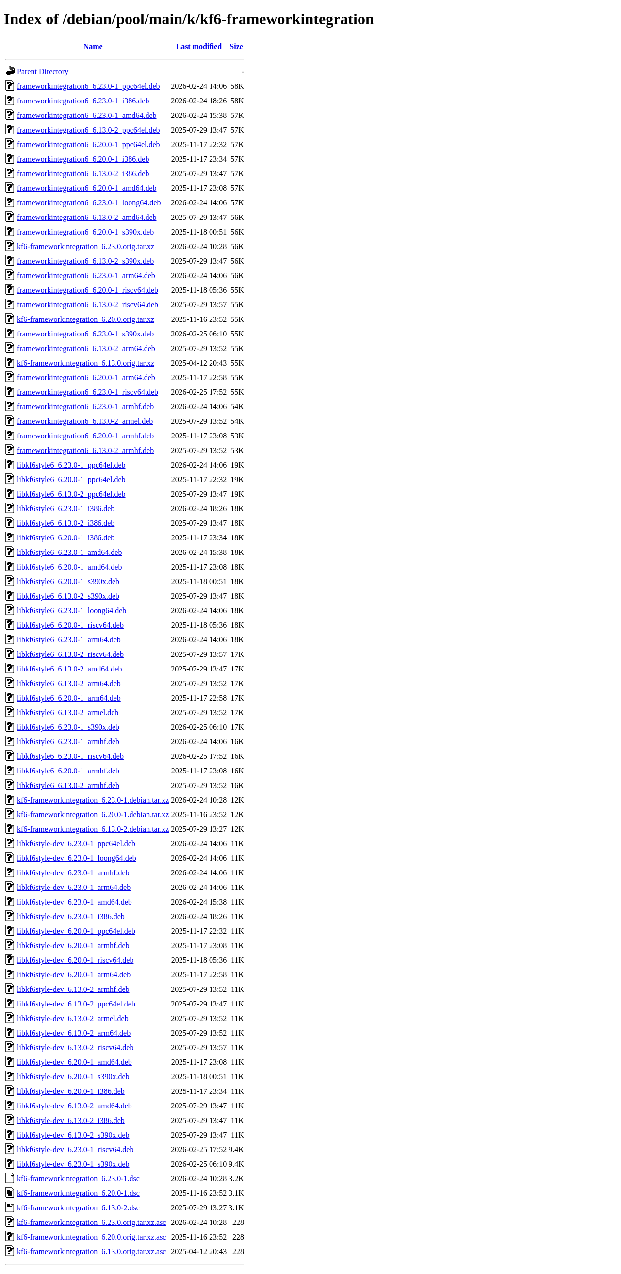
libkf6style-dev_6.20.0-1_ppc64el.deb (76, 931)
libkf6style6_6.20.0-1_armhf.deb (68, 771)
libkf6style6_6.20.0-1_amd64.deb (69, 567)
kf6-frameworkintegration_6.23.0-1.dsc (78, 1178)
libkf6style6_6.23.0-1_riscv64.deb (70, 756)
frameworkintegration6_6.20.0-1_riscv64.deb (87, 290)
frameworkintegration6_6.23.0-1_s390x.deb (85, 334)
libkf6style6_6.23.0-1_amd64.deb (69, 552)
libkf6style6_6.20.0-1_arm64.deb (69, 698)
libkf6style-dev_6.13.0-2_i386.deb (71, 1120)
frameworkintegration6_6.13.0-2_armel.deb (85, 421)
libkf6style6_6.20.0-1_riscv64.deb (70, 625)
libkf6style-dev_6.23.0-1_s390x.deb (73, 1164)
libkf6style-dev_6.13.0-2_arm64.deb (74, 1033)
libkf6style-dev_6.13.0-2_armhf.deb (73, 989)
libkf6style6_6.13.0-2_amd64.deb (69, 669)
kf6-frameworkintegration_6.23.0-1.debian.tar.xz (93, 800)
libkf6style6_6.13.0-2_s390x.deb (68, 596)
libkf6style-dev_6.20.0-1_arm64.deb (74, 975)
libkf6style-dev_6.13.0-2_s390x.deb (73, 1135)
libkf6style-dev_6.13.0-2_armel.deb (73, 1018)
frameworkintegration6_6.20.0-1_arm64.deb (86, 377)
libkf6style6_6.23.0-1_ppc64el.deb (71, 465)
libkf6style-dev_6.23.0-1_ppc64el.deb (76, 843)
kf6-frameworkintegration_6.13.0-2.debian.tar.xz (93, 829)
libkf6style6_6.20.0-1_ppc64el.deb (71, 479)
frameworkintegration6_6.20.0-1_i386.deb (83, 159)
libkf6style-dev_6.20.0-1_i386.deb (71, 1091)
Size (236, 46)
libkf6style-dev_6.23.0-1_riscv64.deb (75, 1149)
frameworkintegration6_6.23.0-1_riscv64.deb (87, 392)
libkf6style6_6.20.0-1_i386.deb (65, 538)
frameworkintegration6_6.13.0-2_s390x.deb (85, 261)
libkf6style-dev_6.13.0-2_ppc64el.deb (76, 1004)
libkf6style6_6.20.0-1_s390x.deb (68, 581)
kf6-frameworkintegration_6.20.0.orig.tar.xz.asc (91, 1237)
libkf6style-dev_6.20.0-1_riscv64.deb (75, 960)
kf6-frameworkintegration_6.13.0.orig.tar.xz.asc (91, 1251)
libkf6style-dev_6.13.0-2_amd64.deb (74, 1106)
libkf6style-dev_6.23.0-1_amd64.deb (74, 902)
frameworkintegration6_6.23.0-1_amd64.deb (86, 115)
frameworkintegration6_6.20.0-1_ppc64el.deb (88, 144)
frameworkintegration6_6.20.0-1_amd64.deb (86, 188)
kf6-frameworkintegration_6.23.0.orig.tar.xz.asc (91, 1222)
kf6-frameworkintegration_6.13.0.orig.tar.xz (85, 363)
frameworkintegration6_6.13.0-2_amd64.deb (86, 217)
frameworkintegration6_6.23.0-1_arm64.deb (86, 275)
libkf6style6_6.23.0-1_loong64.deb (71, 610)
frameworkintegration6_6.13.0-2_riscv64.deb (87, 305)
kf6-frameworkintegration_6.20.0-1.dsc (78, 1193)
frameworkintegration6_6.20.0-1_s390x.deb (85, 232)
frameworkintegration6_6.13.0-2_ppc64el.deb (88, 130)
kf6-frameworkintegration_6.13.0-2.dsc (78, 1208)
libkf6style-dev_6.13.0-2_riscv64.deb (75, 1047)
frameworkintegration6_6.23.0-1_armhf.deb (85, 406)
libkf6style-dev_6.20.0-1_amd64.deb (74, 1062)
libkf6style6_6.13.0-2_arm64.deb (69, 683)
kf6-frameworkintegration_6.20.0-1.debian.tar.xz (93, 814)
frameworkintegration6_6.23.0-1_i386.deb (83, 101)
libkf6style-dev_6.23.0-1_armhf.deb (73, 873)
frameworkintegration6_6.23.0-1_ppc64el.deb (88, 86)
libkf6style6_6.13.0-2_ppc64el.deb (71, 494)
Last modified (199, 46)
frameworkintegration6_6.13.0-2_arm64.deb (86, 348)
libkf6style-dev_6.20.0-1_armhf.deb (73, 945)
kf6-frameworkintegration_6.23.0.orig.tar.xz (85, 246)
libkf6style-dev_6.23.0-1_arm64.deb (74, 887)
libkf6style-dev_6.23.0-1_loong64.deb (76, 858)
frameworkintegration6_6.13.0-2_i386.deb (83, 173)
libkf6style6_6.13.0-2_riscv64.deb (70, 654)
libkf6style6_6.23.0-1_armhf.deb (68, 742)
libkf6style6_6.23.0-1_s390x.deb (68, 727)
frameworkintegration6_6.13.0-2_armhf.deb (85, 450)
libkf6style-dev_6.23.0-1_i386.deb (71, 916)
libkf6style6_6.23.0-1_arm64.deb (69, 640)
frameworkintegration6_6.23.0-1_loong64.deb (89, 203)
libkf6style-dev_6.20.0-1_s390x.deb (73, 1077)
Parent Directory (42, 71)
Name (93, 46)
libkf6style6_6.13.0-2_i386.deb (65, 523)
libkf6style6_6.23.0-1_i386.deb (65, 508)
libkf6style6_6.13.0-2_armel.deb (67, 712)
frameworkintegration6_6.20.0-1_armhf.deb (85, 436)
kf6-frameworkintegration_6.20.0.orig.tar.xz (85, 319)
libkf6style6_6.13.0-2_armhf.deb (68, 785)
